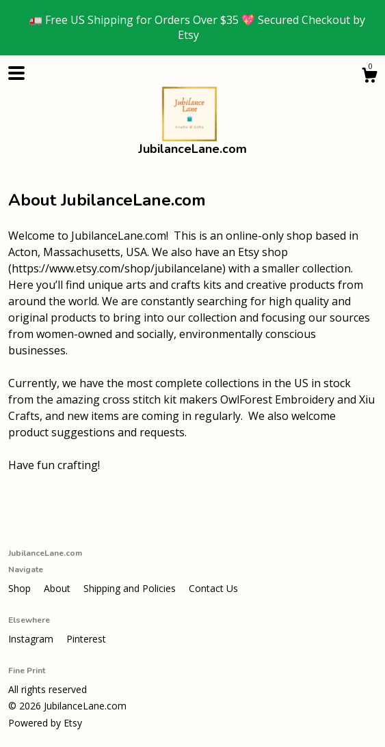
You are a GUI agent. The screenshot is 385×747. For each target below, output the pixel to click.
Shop (21, 588)
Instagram (32, 638)
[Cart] (369, 76)
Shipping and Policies (130, 588)
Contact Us (213, 588)
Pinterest (86, 638)
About (58, 588)
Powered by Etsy (45, 722)
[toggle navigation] (16, 73)
